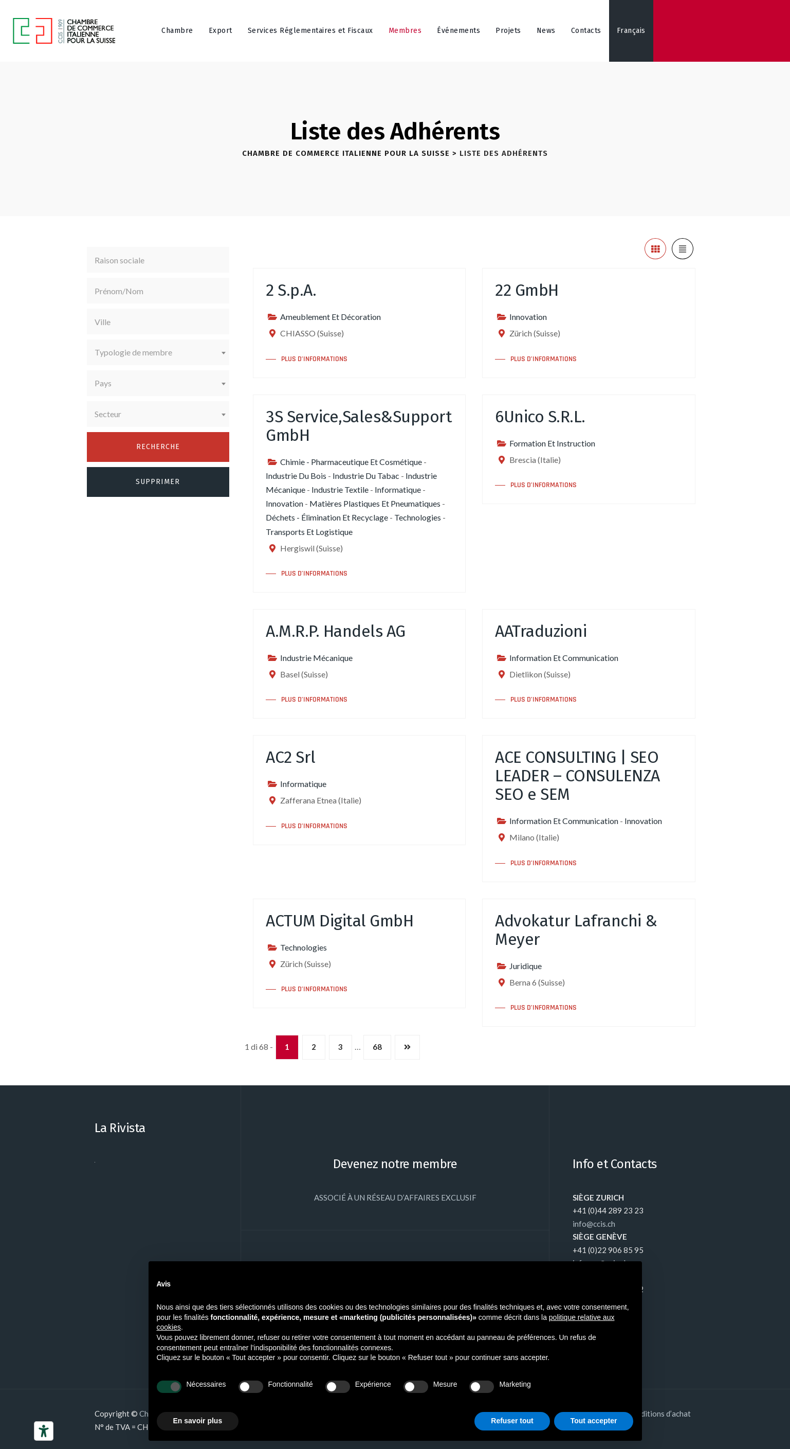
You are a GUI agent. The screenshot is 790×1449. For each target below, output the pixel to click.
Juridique (525, 966)
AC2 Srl (291, 757)
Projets (508, 30)
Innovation (528, 316)
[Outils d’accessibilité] (43, 1431)
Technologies (417, 517)
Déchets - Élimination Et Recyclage (327, 517)
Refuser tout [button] (512, 1421)
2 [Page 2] (313, 1046)
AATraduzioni (540, 631)
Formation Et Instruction (552, 443)
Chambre (177, 30)
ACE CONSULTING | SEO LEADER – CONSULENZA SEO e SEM (577, 775)
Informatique (398, 489)
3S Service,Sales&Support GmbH (359, 426)
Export (220, 30)
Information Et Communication (563, 658)
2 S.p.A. (291, 290)
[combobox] (158, 352)
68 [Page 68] (377, 1046)
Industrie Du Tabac (366, 475)
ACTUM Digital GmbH (339, 921)
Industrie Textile (340, 489)
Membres (405, 30)
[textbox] (158, 352)
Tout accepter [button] (594, 1421)
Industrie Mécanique (316, 658)
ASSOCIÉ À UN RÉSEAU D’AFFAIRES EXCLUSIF (395, 1197)
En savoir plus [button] (198, 1421)
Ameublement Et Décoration (330, 316)
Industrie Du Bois (296, 475)
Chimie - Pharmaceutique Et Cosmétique (351, 462)
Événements (458, 30)
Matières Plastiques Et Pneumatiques (374, 503)
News (546, 30)
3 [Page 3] (340, 1046)
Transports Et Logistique (309, 531)
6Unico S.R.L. (540, 416)
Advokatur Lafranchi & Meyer (576, 930)
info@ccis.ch (594, 1223)
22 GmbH (527, 290)
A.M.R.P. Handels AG (336, 631)
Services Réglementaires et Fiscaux (310, 30)
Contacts (586, 30)
